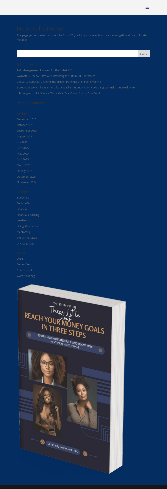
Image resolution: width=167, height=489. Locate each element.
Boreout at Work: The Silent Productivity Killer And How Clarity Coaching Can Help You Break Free (76, 87)
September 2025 (27, 130)
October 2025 (25, 125)
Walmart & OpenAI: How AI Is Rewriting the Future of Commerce (56, 76)
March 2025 (24, 165)
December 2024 (26, 176)
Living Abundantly (27, 226)
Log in (20, 258)
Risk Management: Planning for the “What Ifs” (44, 70)
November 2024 (26, 182)
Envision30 (23, 203)
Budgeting (23, 197)
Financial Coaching (28, 215)
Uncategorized (25, 243)
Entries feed (24, 264)
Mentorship (24, 232)
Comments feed (26, 270)
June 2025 (23, 148)
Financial (22, 209)
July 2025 (22, 142)
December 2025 (26, 119)
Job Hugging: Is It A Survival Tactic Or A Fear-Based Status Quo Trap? (58, 93)
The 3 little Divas (27, 237)
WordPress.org (26, 276)
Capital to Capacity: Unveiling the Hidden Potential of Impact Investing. (59, 81)
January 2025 (24, 171)
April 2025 (23, 159)
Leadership (23, 220)
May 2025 (23, 153)
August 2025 (24, 136)
